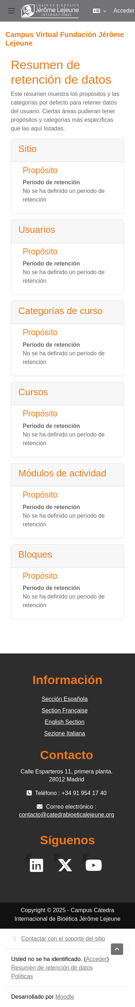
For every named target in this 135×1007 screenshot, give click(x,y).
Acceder (124, 11)
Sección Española (64, 699)
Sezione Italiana (64, 733)
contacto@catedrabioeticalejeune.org (66, 815)
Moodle (64, 997)
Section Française (64, 710)
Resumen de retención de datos (52, 968)
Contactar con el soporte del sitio (58, 939)
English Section (64, 722)
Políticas (22, 976)
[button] (100, 11)
